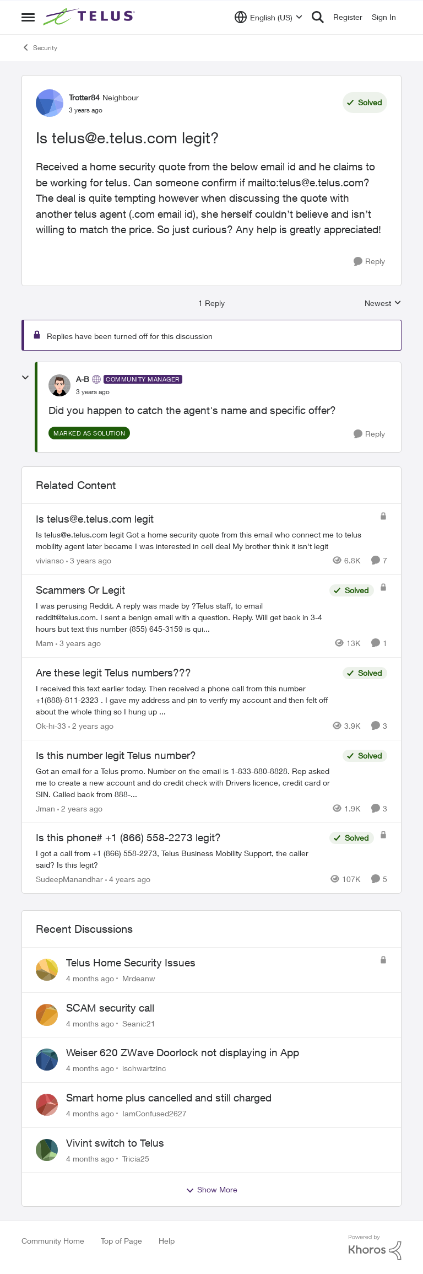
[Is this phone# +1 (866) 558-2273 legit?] (180, 858)
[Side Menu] (28, 17)
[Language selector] (268, 17)
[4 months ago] (90, 978)
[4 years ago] (127, 879)
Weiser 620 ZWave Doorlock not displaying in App (182, 1052)
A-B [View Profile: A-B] (82, 379)
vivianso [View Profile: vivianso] (50, 560)
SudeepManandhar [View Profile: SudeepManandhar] (69, 879)
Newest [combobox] (383, 303)
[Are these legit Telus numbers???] (186, 699)
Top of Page (121, 1240)
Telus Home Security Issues (131, 962)
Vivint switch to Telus (115, 1143)
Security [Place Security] (39, 47)
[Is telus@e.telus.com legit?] (93, 392)
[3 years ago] (88, 560)
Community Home (52, 1240)
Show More (211, 1190)
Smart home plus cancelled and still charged (169, 1098)
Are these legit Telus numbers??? (113, 672)
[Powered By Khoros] (375, 1247)
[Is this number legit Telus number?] (186, 782)
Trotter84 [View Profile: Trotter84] (84, 97)
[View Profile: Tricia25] (47, 1150)
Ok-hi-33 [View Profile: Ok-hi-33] (51, 725)
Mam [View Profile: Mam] (44, 643)
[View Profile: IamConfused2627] (47, 1105)
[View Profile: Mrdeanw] (47, 970)
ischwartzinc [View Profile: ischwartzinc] (144, 1068)
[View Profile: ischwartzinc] (47, 1060)
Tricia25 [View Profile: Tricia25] (135, 1158)
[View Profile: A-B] (59, 385)
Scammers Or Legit (80, 590)
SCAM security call (110, 1008)
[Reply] (369, 261)
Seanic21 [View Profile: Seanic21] (138, 1023)
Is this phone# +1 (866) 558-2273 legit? (128, 837)
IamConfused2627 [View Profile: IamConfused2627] (154, 1113)
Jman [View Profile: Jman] (45, 808)
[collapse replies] (25, 377)
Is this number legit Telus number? (116, 755)
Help (167, 1240)
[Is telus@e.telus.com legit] (205, 540)
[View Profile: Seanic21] (47, 1015)
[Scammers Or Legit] (180, 617)
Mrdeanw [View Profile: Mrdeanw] (138, 978)
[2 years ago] (90, 726)
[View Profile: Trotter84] (49, 103)
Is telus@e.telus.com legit (95, 519)
